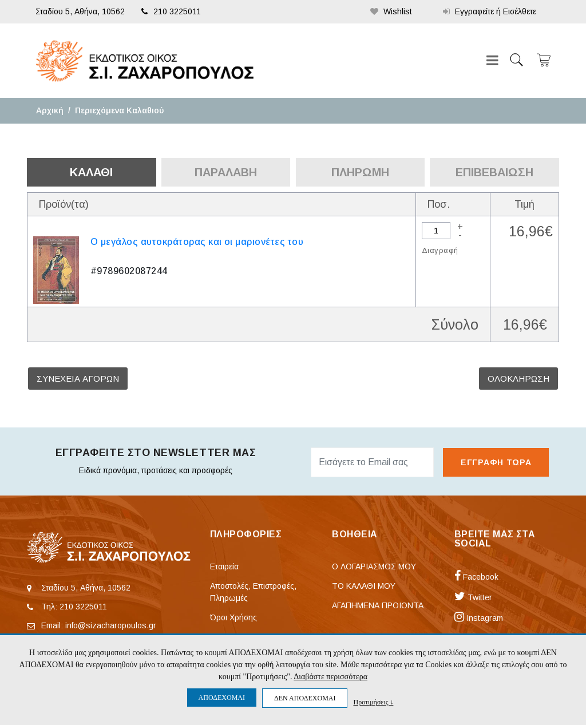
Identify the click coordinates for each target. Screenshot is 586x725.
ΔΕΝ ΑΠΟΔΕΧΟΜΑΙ (304, 698)
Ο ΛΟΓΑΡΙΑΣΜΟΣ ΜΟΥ (374, 566)
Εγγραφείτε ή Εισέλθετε (489, 11)
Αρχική (50, 110)
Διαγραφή (440, 250)
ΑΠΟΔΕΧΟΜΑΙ (222, 698)
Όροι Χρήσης (233, 617)
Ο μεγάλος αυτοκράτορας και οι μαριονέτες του (196, 242)
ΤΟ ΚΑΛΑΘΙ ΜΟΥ (363, 586)
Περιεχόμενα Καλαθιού (119, 110)
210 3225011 (171, 11)
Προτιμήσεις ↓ (373, 702)
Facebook (476, 576)
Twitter (473, 597)
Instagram (478, 618)
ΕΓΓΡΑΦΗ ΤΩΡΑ (496, 462)
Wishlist (391, 11)
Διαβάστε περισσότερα (330, 676)
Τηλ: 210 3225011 (74, 606)
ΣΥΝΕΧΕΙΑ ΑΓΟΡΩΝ (78, 378)
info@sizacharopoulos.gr (110, 625)
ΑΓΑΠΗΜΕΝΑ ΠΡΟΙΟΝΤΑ (377, 605)
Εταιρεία (224, 566)
